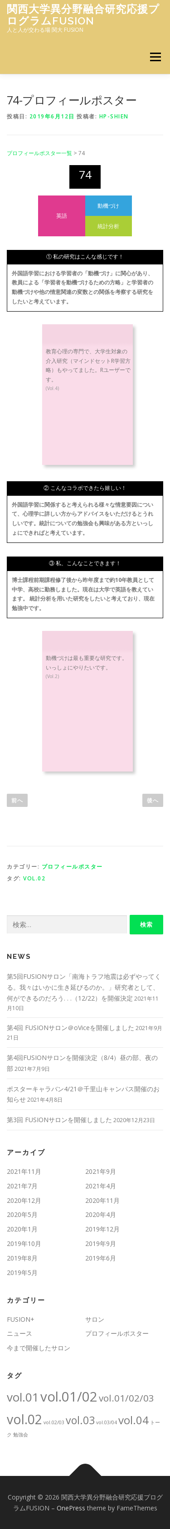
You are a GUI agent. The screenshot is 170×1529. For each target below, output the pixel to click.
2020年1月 (22, 1229)
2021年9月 (100, 1171)
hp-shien (114, 116)
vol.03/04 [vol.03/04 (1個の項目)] (106, 1422)
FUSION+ (20, 1319)
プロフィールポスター (72, 866)
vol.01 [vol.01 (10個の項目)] (23, 1397)
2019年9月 (100, 1243)
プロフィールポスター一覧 (39, 153)
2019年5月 (22, 1272)
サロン (94, 1319)
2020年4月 (100, 1214)
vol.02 (34, 878)
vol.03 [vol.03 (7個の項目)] (80, 1420)
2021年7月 (22, 1186)
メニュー (155, 57)
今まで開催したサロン (38, 1347)
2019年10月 (24, 1243)
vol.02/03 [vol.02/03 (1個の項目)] (54, 1422)
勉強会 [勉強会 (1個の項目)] (20, 1434)
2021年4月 (100, 1186)
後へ (153, 800)
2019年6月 (100, 1258)
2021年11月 (24, 1171)
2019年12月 (102, 1229)
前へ (17, 800)
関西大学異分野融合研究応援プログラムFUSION (83, 15)
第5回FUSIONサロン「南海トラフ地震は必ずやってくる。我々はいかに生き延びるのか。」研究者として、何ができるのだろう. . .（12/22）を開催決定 (84, 987)
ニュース (19, 1333)
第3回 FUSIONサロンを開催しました (59, 1119)
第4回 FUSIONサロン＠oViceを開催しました (70, 1027)
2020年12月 (24, 1200)
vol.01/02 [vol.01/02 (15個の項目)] (68, 1396)
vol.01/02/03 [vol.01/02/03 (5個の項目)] (126, 1398)
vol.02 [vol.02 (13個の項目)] (24, 1419)
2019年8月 (22, 1258)
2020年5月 (22, 1214)
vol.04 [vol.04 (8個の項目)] (133, 1419)
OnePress (71, 1508)
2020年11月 (102, 1200)
